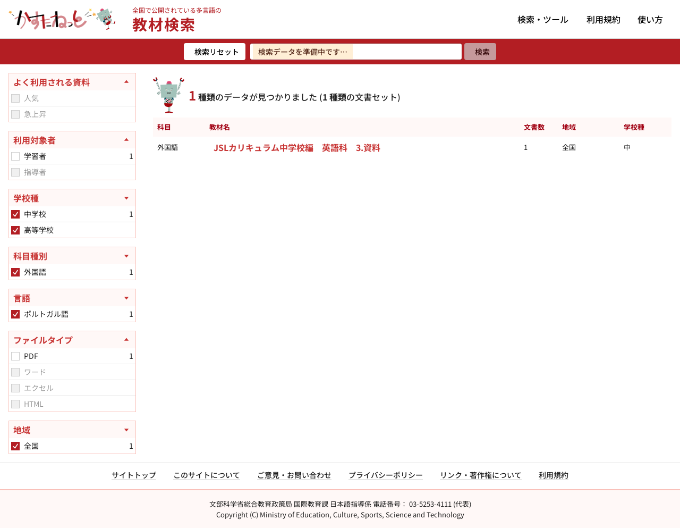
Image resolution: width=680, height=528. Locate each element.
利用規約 (603, 19)
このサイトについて (206, 475)
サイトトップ (134, 475)
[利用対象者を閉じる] (72, 139)
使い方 (650, 19)
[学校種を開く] (72, 197)
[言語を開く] (72, 297)
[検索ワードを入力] (356, 52)
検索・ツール (542, 19)
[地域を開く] (72, 429)
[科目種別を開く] (72, 255)
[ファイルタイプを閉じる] (72, 339)
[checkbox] (15, 98)
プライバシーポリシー (385, 475)
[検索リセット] (214, 51)
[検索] (480, 51)
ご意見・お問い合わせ (294, 475)
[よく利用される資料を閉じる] (72, 81)
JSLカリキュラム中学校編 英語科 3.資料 (297, 147)
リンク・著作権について (481, 475)
